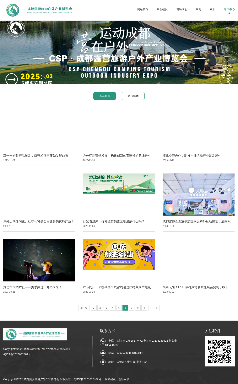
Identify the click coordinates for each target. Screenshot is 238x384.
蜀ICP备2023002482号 (17, 354)
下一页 (154, 308)
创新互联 (123, 379)
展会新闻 (104, 96)
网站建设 (110, 379)
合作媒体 (133, 96)
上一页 (83, 308)
